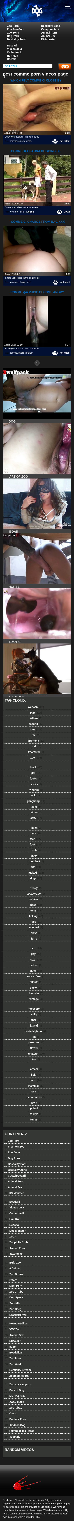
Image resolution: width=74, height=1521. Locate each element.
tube (35, 921)
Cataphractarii (50, 29)
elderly (21, 141)
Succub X (13, 1340)
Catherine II (14, 52)
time (36, 729)
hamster (36, 993)
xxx (29, 282)
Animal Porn (49, 32)
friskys (36, 1114)
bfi (36, 735)
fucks (36, 778)
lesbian (36, 899)
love (36, 1091)
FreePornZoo (15, 29)
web (36, 850)
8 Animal (12, 1268)
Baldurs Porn (15, 1419)
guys (36, 970)
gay (36, 953)
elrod (28, 141)
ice (36, 1059)
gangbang (36, 801)
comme (13, 141)
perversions (35, 1097)
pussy (36, 910)
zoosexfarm (36, 976)
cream (36, 1069)
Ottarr (11, 1280)
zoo (36, 757)
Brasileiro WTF (16, 1314)
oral (36, 746)
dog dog (47, 15)
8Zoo (10, 1346)
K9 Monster (48, 39)
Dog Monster (15, 1230)
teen (36, 838)
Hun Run (12, 55)
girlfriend (36, 740)
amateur (36, 1053)
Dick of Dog (14, 1390)
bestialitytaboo (36, 1031)
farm (36, 1080)
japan (36, 827)
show (36, 987)
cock (36, 795)
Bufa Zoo (13, 1262)
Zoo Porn (13, 25)
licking (36, 916)
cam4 (36, 855)
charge (22, 282)
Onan (10, 1413)
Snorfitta (12, 1303)
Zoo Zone (13, 32)
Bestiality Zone (50, 25)
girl (35, 772)
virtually (29, 353)
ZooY (10, 1236)
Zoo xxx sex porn (18, 1384)
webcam (36, 707)
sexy (36, 817)
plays (36, 932)
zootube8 (36, 861)
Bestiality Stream (18, 1369)
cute (36, 833)
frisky (35, 888)
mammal (36, 1085)
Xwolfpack (14, 1253)
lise (36, 1036)
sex (36, 959)
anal (36, 1019)
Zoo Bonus (14, 1274)
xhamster (36, 751)
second (36, 723)
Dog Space (14, 1297)
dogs (36, 878)
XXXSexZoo (14, 1401)
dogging (30, 211)
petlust (36, 965)
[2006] (36, 1025)
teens (36, 806)
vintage (36, 998)
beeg (36, 904)
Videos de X (14, 48)
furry (36, 938)
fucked (36, 872)
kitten (35, 812)
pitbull (36, 1108)
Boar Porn (13, 1285)
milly (36, 1014)
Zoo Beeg (13, 1309)
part (36, 712)
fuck (36, 844)
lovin (36, 1102)
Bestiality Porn (16, 39)
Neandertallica (16, 1323)
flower (36, 1048)
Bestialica (13, 1352)
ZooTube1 (13, 1407)
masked (36, 927)
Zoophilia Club (16, 1242)
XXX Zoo (12, 1329)
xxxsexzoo (36, 893)
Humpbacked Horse (19, 1430)
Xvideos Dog (15, 1425)
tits (36, 867)
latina (21, 211)
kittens (36, 718)
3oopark (12, 1436)
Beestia (11, 59)
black (36, 767)
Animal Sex (48, 35)
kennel (36, 1119)
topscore (36, 1008)
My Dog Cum (15, 1396)
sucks (36, 784)
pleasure (36, 1042)
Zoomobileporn (17, 1375)
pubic (21, 353)
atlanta (36, 982)
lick (36, 1074)
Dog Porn (13, 35)
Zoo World (13, 1364)
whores (36, 789)
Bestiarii (12, 45)
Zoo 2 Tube (14, 1291)
